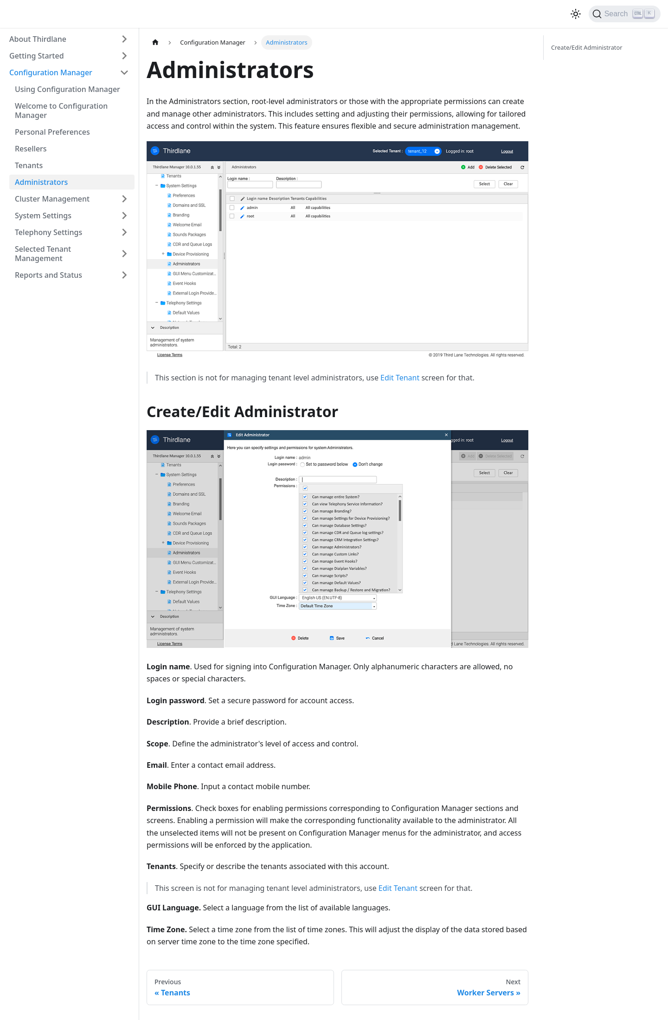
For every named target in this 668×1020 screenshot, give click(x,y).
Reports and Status (48, 275)
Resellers (31, 149)
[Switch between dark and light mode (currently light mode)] (575, 14)
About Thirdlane (37, 39)
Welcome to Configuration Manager (61, 110)
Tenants (29, 165)
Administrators (41, 182)
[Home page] (155, 42)
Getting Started (36, 56)
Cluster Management (52, 199)
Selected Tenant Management (43, 253)
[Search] (625, 14)
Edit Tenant (399, 378)
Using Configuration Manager (67, 89)
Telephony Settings (48, 232)
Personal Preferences (52, 132)
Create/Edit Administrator (586, 47)
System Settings (43, 215)
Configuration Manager (50, 72)
